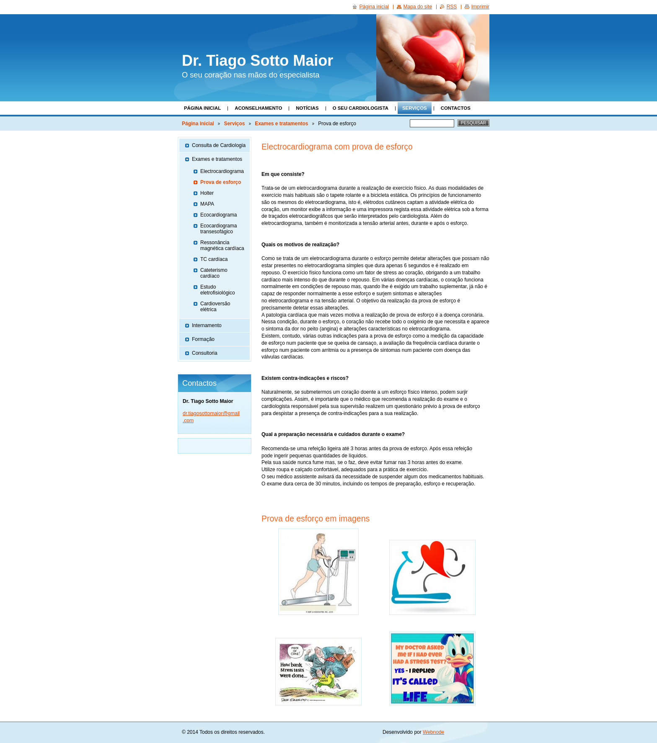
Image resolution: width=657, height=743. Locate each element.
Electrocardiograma (222, 171)
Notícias (307, 108)
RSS (452, 7)
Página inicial (202, 108)
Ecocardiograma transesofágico (218, 229)
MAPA (207, 204)
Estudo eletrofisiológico (217, 290)
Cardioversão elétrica (215, 306)
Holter (207, 193)
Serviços (414, 108)
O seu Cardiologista (360, 108)
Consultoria (204, 353)
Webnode (433, 732)
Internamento (207, 325)
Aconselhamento (258, 108)
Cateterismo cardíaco (214, 273)
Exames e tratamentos (281, 123)
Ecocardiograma (218, 215)
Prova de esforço (220, 182)
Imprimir (480, 7)
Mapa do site (418, 7)
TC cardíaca (214, 259)
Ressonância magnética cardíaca (222, 245)
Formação (203, 339)
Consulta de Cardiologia (219, 145)
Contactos (456, 108)
